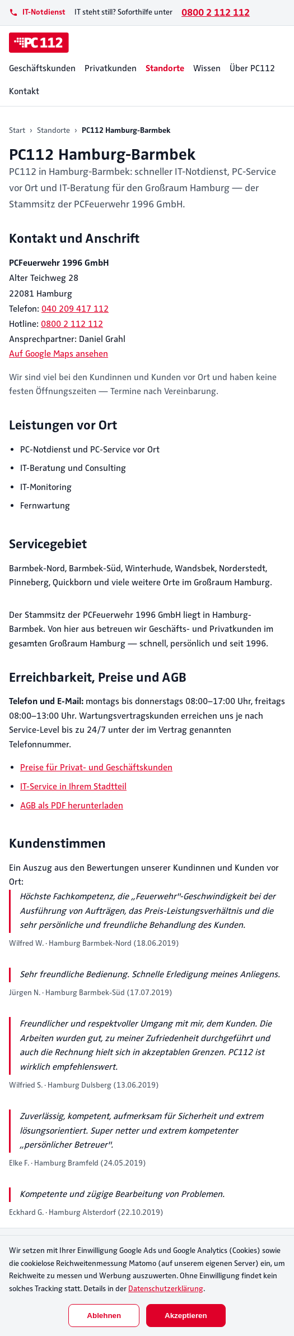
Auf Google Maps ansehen (58, 353)
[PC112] (39, 43)
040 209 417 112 (75, 309)
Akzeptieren (186, 1315)
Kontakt (24, 91)
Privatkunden (111, 68)
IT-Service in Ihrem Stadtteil (73, 786)
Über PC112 (252, 68)
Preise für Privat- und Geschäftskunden (96, 767)
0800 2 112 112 (215, 12)
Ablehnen (104, 1315)
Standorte (165, 68)
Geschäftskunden (42, 68)
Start (17, 130)
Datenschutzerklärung (165, 1288)
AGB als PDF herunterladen (71, 805)
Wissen (207, 68)
